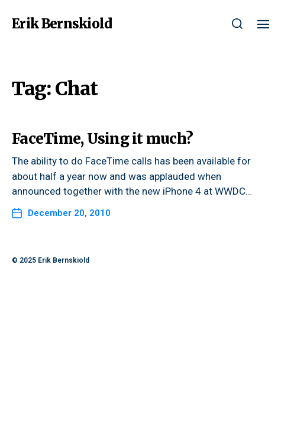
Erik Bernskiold (62, 23)
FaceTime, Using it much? (102, 139)
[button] (237, 23)
